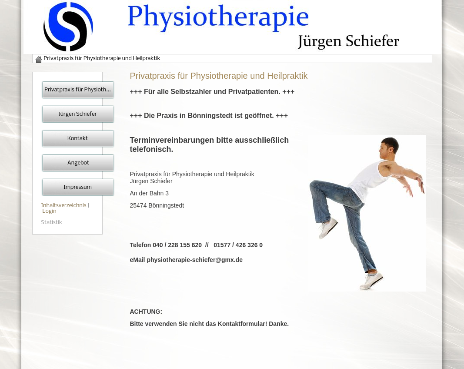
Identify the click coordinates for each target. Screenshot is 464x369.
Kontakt (77, 138)
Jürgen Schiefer (78, 114)
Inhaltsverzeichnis (64, 205)
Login (50, 211)
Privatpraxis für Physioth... (77, 90)
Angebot (77, 163)
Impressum (77, 187)
